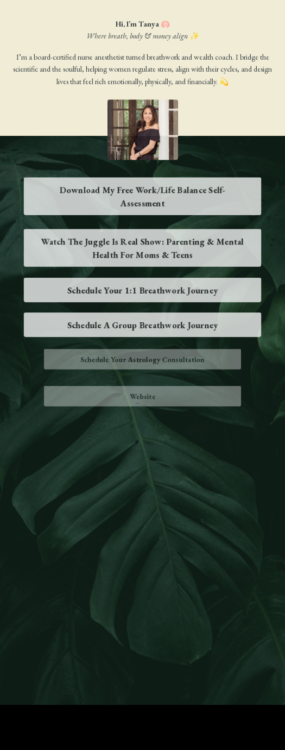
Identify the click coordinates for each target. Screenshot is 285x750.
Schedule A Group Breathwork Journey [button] (142, 325)
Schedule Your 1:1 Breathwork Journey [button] (142, 290)
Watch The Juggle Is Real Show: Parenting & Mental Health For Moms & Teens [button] (143, 248)
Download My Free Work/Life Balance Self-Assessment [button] (142, 196)
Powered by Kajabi (143, 722)
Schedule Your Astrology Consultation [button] (143, 359)
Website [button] (143, 396)
